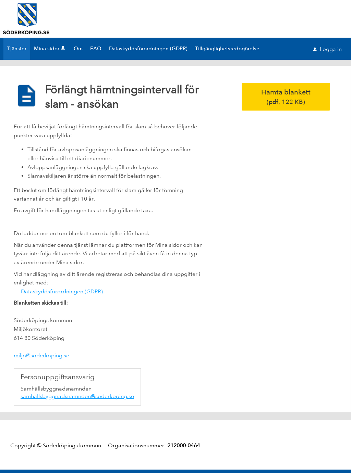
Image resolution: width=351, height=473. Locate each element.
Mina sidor (50, 49)
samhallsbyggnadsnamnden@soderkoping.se (77, 396)
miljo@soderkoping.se (41, 355)
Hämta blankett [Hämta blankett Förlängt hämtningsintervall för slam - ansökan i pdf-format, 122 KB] (286, 96)
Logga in (327, 49)
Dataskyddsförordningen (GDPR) (62, 291)
